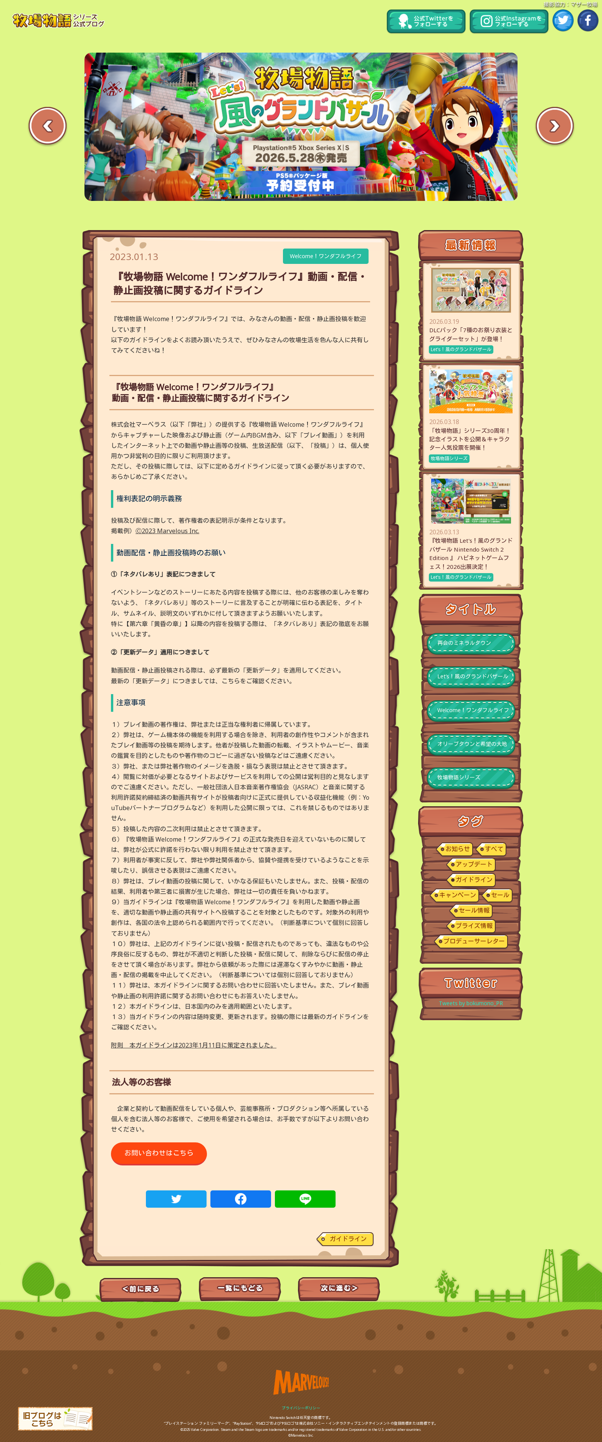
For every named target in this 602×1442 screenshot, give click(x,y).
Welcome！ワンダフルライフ (326, 256)
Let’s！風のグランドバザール (461, 349)
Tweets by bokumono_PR (471, 1003)
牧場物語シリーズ (449, 458)
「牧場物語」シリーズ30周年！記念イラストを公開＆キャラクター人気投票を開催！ (470, 439)
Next (554, 127)
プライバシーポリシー (301, 1408)
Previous (47, 127)
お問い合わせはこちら (159, 1152)
